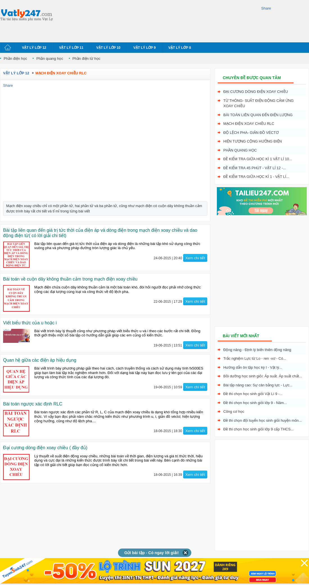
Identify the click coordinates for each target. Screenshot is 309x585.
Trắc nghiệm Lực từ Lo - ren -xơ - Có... (254, 358)
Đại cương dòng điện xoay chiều (255, 92)
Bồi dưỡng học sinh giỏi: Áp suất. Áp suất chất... (262, 376)
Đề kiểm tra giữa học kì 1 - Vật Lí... (256, 177)
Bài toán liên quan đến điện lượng (258, 115)
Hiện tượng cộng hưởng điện (252, 141)
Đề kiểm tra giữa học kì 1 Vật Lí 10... (257, 159)
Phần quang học (49, 58)
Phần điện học (15, 58)
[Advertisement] (80, 20)
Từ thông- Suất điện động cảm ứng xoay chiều (258, 103)
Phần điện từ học (86, 58)
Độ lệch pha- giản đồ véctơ (251, 132)
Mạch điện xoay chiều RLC (248, 123)
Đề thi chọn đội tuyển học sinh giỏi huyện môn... (262, 420)
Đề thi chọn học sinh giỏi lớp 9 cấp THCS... (258, 429)
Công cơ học (233, 411)
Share (266, 8)
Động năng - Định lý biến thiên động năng (257, 350)
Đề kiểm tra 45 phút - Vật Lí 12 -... (254, 168)
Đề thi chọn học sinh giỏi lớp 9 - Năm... (255, 403)
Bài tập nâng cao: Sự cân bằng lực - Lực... (257, 385)
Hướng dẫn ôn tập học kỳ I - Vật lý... (252, 367)
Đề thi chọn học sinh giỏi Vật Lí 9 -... (253, 394)
